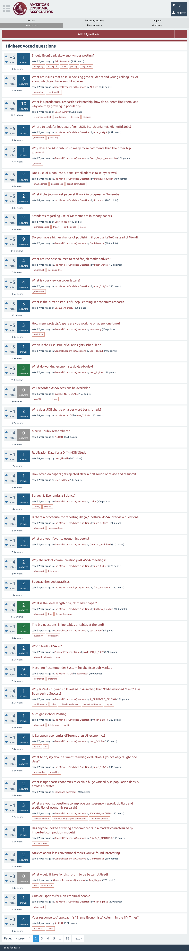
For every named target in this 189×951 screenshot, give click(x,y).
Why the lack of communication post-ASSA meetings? (69, 560)
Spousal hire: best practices (51, 581)
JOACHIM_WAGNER (100, 813)
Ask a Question (88, 34)
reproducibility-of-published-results (70, 818)
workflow (38, 334)
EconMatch (82, 673)
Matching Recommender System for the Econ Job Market (72, 667)
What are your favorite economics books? (60, 538)
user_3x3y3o (101, 286)
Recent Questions (94, 20)
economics (39, 928)
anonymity (38, 66)
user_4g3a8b (62, 221)
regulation (86, 66)
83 (67, 938)
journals (37, 163)
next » (78, 938)
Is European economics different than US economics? (68, 735)
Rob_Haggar (95, 880)
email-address (40, 184)
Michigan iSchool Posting (49, 714)
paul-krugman (40, 704)
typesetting (53, 636)
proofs (83, 227)
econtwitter (47, 885)
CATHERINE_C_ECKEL (66, 394)
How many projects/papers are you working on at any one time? (76, 323)
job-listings (53, 137)
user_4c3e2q (101, 523)
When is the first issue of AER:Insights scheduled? (66, 345)
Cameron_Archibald (100, 544)
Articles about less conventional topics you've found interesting (76, 853)
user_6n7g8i (100, 132)
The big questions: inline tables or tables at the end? (68, 624)
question (67, 725)
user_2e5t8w (97, 741)
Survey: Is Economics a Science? (53, 495)
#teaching (54, 772)
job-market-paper (64, 614)
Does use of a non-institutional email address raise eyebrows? (74, 172)
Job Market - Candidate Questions (72, 132)
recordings (52, 399)
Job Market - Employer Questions (72, 587)
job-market (39, 137)
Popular (157, 20)
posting (73, 66)
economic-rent (40, 843)
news (50, 928)
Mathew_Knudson (103, 178)
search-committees (76, 184)
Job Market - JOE (63, 415)
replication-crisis (41, 818)
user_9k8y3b (62, 458)
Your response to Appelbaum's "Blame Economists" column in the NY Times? (85, 917)
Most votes (31, 25)
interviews (53, 571)
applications (57, 184)
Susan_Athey (62, 112)
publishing (38, 636)
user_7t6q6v (83, 415)
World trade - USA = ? (47, 646)
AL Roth (94, 87)
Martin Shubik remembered (51, 431)
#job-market (39, 772)
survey (37, 506)
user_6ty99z (96, 372)
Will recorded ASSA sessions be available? (61, 388)
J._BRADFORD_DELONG (103, 699)
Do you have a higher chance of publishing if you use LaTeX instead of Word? (85, 237)
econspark (52, 66)
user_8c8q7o (62, 480)
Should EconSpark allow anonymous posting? (63, 55)
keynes (109, 704)
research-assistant (42, 117)
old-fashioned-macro (69, 704)
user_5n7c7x (101, 719)
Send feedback (12, 948)
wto (58, 657)
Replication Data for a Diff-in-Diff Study (59, 452)
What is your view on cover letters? (56, 280)
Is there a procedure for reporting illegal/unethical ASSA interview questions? (85, 517)
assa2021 (38, 399)
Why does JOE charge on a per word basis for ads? (66, 409)
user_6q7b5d (101, 901)
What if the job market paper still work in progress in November (76, 194)
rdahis (93, 501)
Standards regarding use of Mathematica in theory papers (72, 216)
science (47, 506)
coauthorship (54, 92)
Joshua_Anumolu (64, 308)
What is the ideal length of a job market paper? (64, 603)
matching (52, 679)
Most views (157, 25)
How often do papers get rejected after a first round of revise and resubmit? (84, 474)
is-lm (53, 704)
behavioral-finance (92, 704)
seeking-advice (55, 270)
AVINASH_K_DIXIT (94, 652)
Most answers (94, 25)
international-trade (43, 657)
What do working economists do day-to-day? (62, 366)
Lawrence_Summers (65, 792)
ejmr (64, 66)
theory (56, 227)
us (46, 746)
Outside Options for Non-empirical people (61, 896)
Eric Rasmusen (62, 61)
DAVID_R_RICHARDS (101, 838)
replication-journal (99, 818)
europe (37, 746)
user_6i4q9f (96, 630)
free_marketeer (102, 587)
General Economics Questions (70, 87)
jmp (50, 614)
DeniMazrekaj (97, 243)
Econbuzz (99, 200)
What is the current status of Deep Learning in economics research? (78, 302)
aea (35, 885)
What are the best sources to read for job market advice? (71, 259)
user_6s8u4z (101, 566)
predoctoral (60, 117)
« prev (20, 938)
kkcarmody (95, 329)
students (87, 117)
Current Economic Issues (67, 652)
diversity (75, 117)
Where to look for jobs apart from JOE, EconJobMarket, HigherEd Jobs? (81, 126)
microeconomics (41, 227)
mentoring (38, 92)
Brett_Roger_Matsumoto (103, 158)
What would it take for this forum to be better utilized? (70, 874)
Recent (31, 20)
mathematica (70, 227)
